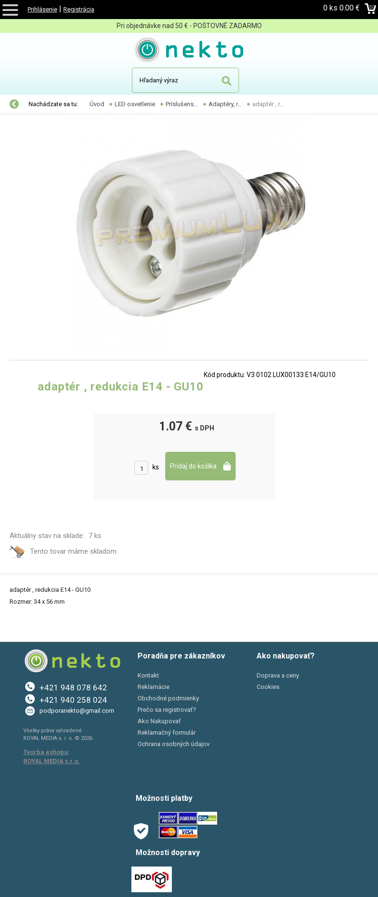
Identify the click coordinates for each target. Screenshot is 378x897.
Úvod (97, 104)
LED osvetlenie (135, 104)
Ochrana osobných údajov (173, 744)
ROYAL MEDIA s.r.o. (51, 761)
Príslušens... (182, 104)
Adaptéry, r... (225, 104)
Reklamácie (153, 686)
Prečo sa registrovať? (167, 709)
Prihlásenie (42, 9)
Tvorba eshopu (45, 752)
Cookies (268, 686)
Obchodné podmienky (168, 698)
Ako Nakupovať (159, 721)
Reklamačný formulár (167, 732)
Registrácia (78, 9)
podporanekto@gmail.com (77, 710)
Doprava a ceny (278, 675)
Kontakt (148, 675)
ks (155, 467)
